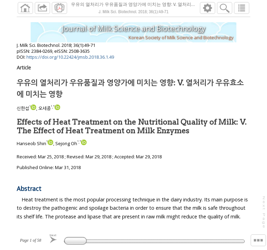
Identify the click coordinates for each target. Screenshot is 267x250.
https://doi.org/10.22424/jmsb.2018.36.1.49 (70, 57)
